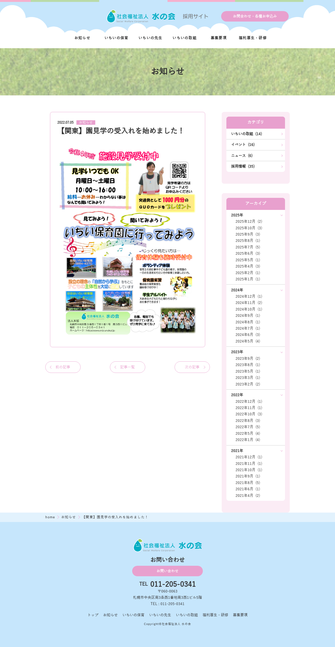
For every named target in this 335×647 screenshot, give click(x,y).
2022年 (237, 395)
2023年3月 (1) (248, 378)
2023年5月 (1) (248, 371)
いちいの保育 (116, 38)
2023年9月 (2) (248, 358)
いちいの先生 (150, 38)
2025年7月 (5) (248, 247)
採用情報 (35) (243, 166)
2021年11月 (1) (249, 463)
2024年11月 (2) (249, 303)
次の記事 (192, 367)
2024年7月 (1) (248, 328)
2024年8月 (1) (248, 322)
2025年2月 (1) (248, 273)
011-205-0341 (173, 584)
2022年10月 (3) (249, 414)
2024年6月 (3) (248, 335)
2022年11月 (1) (249, 408)
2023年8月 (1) (248, 365)
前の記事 (62, 367)
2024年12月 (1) (249, 296)
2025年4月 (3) (248, 266)
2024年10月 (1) (249, 309)
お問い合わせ (167, 571)
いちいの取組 (184, 38)
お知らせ (82, 38)
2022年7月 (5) (248, 427)
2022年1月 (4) (248, 440)
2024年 (237, 290)
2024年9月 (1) (248, 315)
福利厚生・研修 (253, 38)
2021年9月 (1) (248, 476)
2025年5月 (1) (248, 260)
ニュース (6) (242, 156)
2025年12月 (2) (249, 221)
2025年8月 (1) (248, 240)
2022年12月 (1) (249, 401)
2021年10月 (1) (249, 470)
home (50, 517)
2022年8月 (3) (248, 420)
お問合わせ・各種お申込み (255, 16)
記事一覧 (127, 367)
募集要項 (219, 38)
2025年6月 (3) (248, 253)
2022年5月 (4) (248, 433)
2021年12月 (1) (249, 457)
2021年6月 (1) (248, 489)
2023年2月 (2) (248, 384)
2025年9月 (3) (248, 234)
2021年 (237, 451)
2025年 (237, 215)
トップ (92, 615)
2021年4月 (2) (248, 495)
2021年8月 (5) (248, 483)
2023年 (237, 352)
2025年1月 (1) (248, 279)
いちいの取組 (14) (246, 134)
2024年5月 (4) (248, 341)
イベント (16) (243, 145)
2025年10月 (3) (249, 228)
